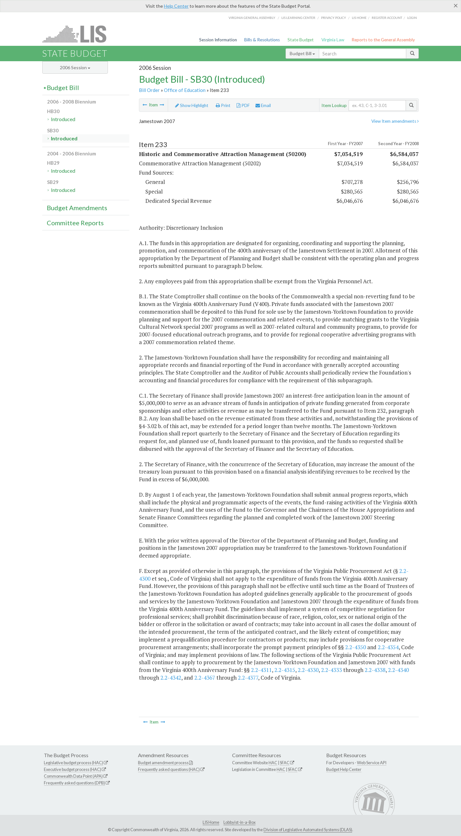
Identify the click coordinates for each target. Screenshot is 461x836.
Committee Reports (75, 223)
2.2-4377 (248, 677)
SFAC (284, 762)
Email (263, 105)
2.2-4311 (261, 670)
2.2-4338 (375, 670)
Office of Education (185, 90)
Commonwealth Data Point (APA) (73, 776)
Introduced (63, 119)
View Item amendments (395, 121)
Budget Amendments (77, 207)
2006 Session (75, 67)
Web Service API (371, 762)
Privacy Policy (333, 18)
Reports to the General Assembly (383, 39)
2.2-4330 (308, 670)
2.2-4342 (170, 677)
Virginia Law (332, 39)
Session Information (218, 39)
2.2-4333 (331, 670)
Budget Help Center (343, 769)
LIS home (359, 18)
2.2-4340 (398, 670)
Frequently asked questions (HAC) (169, 769)
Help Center (176, 6)
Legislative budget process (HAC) (73, 762)
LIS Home (211, 822)
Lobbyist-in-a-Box (239, 822)
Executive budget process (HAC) (72, 769)
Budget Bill (302, 53)
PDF (243, 105)
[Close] (455, 5)
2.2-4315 (284, 670)
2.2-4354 (388, 647)
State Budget (300, 39)
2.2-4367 (204, 677)
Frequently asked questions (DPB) (74, 782)
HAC (273, 762)
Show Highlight (191, 105)
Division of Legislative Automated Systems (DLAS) (307, 829)
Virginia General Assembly (252, 18)
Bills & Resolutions (262, 39)
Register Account (387, 18)
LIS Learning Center (298, 18)
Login (412, 18)
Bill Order (149, 90)
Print (223, 105)
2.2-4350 (355, 647)
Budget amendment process (163, 762)
